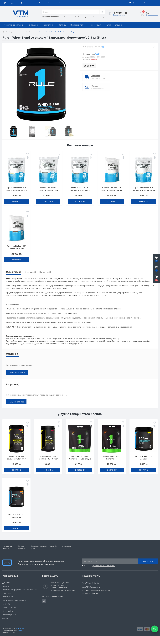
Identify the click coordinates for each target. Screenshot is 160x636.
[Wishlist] (154, 46)
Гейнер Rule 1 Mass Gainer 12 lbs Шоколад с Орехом (80, 459)
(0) (103, 47)
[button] (156, 278)
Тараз (52, 546)
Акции (5, 618)
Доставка (51, 3)
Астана (66, 17)
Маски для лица (99, 17)
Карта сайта (7, 611)
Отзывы (118, 25)
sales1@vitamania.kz (91, 587)
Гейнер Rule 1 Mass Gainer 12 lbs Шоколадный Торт (111, 459)
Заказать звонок (119, 15)
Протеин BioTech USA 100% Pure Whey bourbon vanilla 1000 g (111, 190)
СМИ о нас (6, 593)
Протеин (32, 32)
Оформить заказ (152, 15)
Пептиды (62, 25)
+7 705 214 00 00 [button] (90, 582)
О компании (63, 3)
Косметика (49, 25)
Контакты (6, 604)
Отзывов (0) (30, 272)
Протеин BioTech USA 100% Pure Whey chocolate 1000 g (16, 248)
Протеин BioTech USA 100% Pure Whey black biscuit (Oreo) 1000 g (48, 190)
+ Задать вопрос (16, 401)
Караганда (68, 546)
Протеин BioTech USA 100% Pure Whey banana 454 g (16, 190)
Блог (109, 25)
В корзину (16, 201)
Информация (96, 25)
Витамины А (59, 547)
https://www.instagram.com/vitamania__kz (44, 601)
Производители (78, 25)
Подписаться (148, 561)
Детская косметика (22, 547)
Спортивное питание (14, 25)
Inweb (20, 630)
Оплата (41, 3)
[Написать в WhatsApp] (154, 629)
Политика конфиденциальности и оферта (19, 590)
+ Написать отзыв (17, 372)
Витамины (34, 25)
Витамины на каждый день (39, 547)
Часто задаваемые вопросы (14, 600)
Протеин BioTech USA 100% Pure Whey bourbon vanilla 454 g (143, 190)
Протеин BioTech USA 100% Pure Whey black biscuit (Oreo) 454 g (80, 190)
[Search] (102, 12)
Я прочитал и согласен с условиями (108, 566)
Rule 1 (97, 54)
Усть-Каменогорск (81, 17)
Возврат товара (9, 607)
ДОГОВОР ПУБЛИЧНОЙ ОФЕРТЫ (103, 566)
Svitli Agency (19, 628)
